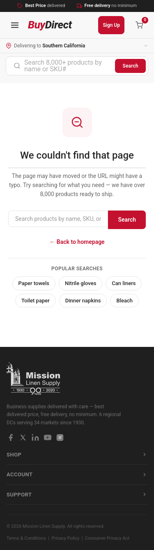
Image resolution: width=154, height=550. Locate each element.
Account (77, 474)
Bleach (124, 300)
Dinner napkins (83, 300)
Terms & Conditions (26, 538)
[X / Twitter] (23, 437)
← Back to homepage (76, 242)
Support (77, 494)
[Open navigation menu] (15, 25)
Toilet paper (35, 300)
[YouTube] (48, 437)
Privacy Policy (66, 538)
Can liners (124, 283)
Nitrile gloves (80, 283)
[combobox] (60, 65)
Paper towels (34, 283)
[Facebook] (11, 437)
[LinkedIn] (35, 437)
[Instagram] (60, 437)
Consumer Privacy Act (107, 538)
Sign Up (111, 25)
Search (130, 66)
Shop (77, 455)
